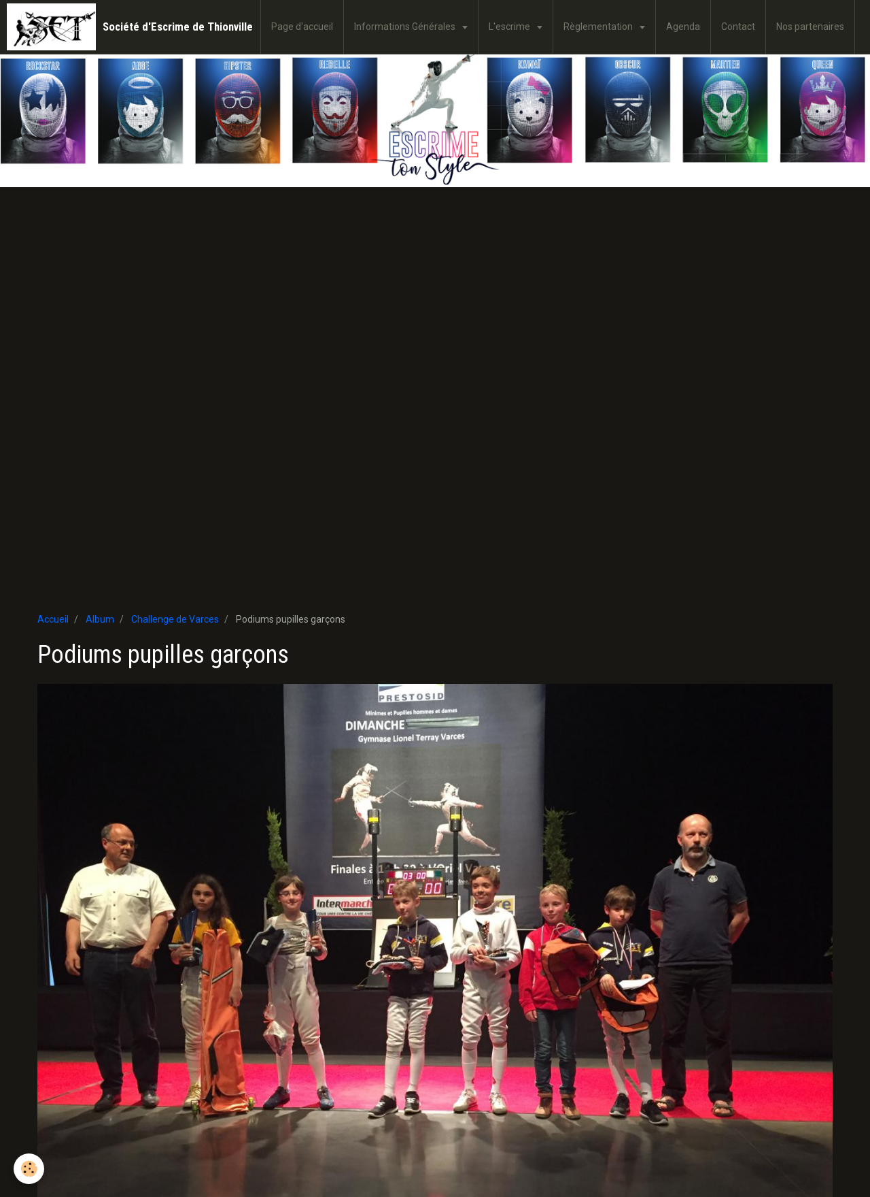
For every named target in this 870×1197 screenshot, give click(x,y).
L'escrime (510, 26)
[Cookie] (29, 1168)
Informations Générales (405, 26)
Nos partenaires (810, 26)
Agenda (683, 26)
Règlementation (599, 26)
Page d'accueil (302, 26)
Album (100, 619)
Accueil (53, 619)
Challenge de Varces (175, 619)
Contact (738, 26)
